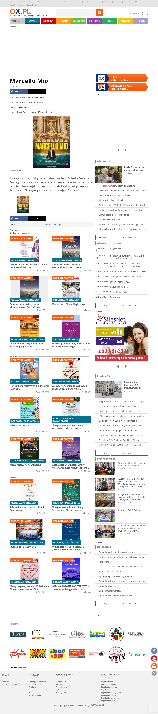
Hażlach (78, 2)
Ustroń (12, 5)
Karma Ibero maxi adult (110, 571)
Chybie (21, 2)
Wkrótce (33, 21)
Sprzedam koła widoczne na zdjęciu (116, 595)
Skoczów (128, 2)
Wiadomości (17, 21)
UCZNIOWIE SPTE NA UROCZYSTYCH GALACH (120, 445)
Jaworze (108, 2)
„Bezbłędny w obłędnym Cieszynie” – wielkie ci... (122, 430)
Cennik (31, 690)
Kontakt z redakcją (9, 684)
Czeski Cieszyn (43, 2)
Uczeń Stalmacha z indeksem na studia (117, 406)
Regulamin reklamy (109, 695)
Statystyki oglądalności (38, 684)
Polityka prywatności (109, 684)
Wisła (21, 5)
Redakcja (5, 681)
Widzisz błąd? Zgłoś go (51, 224)
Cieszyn (31, 2)
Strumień (138, 2)
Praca (109, 21)
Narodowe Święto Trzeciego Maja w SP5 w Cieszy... (123, 435)
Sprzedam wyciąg (107, 586)
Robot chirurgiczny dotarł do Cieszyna (117, 185)
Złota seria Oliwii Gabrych (111, 200)
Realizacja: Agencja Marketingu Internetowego (79, 705)
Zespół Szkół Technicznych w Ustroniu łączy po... (122, 401)
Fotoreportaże (106, 458)
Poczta (58, 697)
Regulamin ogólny (108, 681)
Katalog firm (79, 21)
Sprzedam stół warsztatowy (112, 590)
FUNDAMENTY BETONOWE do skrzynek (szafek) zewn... (121, 566)
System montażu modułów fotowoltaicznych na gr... (123, 557)
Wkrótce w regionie (109, 243)
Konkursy (140, 21)
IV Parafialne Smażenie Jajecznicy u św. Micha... (121, 416)
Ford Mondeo (105, 561)
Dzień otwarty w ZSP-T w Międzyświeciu (118, 420)
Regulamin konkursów (110, 698)
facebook (18, 91)
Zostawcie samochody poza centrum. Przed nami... (123, 190)
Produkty (32, 687)
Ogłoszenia (94, 21)
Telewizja (63, 21)
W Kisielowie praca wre (110, 219)
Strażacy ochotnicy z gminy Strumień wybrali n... (122, 224)
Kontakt (32, 692)
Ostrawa (118, 2)
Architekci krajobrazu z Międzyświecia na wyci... (122, 411)
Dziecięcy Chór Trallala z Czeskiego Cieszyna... (121, 440)
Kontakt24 (48, 21)
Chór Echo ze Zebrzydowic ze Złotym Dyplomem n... (123, 229)
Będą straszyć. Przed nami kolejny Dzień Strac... (122, 210)
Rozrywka (125, 21)
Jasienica (97, 2)
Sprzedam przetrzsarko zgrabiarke (115, 576)
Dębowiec (56, 2)
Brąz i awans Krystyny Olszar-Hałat (115, 195)
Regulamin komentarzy (110, 690)
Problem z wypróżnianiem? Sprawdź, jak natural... (123, 205)
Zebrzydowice (32, 5)
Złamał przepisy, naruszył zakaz (114, 214)
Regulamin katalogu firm (111, 692)
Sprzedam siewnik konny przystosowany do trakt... (123, 581)
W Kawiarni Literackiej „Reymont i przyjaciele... (121, 425)
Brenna (12, 2)
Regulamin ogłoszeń (109, 687)
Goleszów (67, 2)
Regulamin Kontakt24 (109, 700)
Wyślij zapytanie (35, 695)
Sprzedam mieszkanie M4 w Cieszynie (117, 552)
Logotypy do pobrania (37, 681)
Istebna (87, 2)
